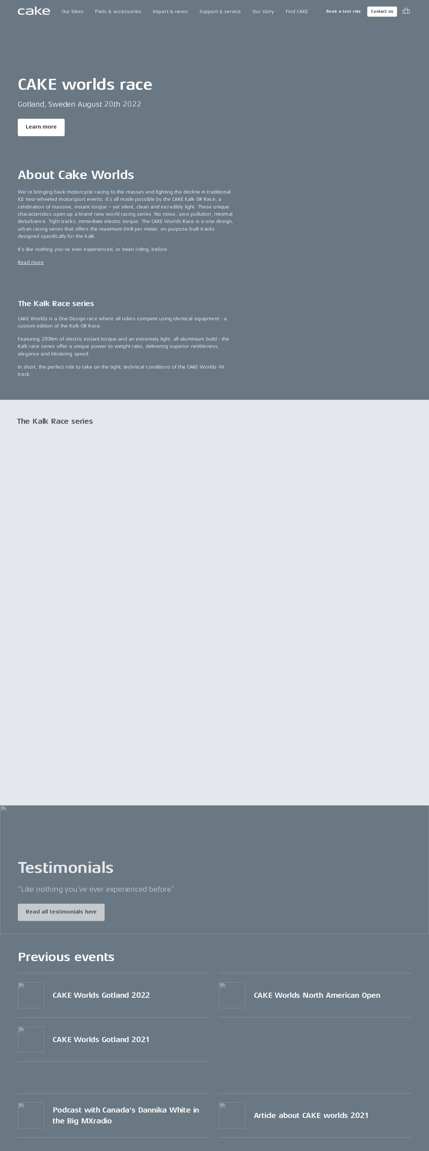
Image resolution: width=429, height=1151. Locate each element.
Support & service (220, 11)
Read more (31, 262)
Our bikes (73, 11)
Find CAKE (297, 11)
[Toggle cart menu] (406, 11)
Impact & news (170, 11)
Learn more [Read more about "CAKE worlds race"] (41, 127)
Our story (263, 11)
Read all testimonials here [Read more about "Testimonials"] (61, 913)
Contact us (382, 11)
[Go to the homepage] (34, 12)
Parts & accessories (118, 11)
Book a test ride (343, 11)
